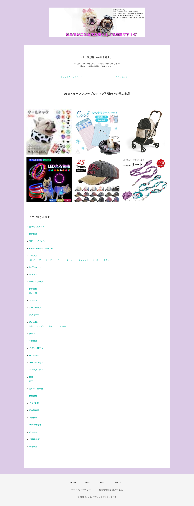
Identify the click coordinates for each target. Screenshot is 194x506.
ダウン (107, 260)
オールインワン (36, 282)
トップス (33, 256)
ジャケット (84, 260)
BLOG (103, 483)
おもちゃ (33, 432)
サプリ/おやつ (35, 425)
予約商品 (33, 341)
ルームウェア (35, 308)
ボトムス (33, 274)
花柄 (50, 326)
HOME (74, 483)
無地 (31, 326)
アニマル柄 (61, 326)
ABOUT (88, 483)
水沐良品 (33, 418)
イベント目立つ (36, 348)
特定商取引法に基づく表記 (111, 490)
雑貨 (31, 377)
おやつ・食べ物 (36, 389)
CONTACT (118, 483)
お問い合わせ (121, 77)
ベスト (58, 260)
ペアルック (34, 355)
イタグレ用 (34, 403)
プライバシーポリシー (81, 490)
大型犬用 (33, 396)
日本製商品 (34, 410)
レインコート (35, 267)
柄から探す (34, 322)
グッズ (32, 334)
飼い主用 (33, 289)
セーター (96, 260)
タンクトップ (35, 260)
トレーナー (70, 260)
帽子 (31, 381)
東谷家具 (33, 447)
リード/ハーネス (36, 363)
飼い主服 (33, 293)
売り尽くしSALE (36, 227)
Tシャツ (48, 260)
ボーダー (41, 326)
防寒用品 (33, 234)
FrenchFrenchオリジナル (41, 248)
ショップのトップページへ (72, 77)
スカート (33, 300)
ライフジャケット (37, 370)
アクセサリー (35, 315)
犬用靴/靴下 (34, 439)
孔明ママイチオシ (37, 241)
